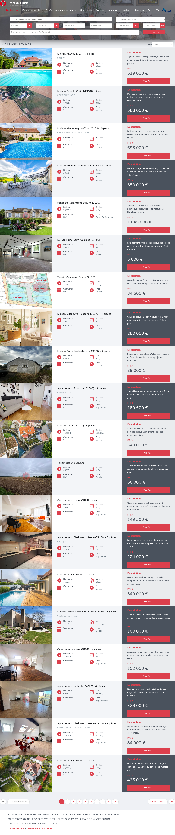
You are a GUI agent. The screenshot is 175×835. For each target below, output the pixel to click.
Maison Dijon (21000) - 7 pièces (75, 574)
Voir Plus (148, 81)
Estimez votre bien (31, 10)
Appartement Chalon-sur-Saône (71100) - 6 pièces (86, 537)
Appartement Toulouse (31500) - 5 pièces (81, 388)
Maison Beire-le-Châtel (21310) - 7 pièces (81, 91)
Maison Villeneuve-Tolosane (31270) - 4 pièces (84, 313)
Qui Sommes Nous (16, 828)
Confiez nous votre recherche (61, 10)
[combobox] (61, 19)
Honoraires (86, 10)
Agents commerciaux (119, 10)
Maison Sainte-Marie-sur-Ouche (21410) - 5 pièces (86, 611)
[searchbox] (61, 19)
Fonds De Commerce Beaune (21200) (79, 202)
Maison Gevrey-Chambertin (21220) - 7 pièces (84, 165)
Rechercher (12, 10)
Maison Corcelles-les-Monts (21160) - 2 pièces (84, 351)
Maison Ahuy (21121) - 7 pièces (75, 53)
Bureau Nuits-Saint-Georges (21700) (78, 239)
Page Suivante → (158, 801)
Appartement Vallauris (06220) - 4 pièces (81, 686)
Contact (100, 10)
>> (172, 801)
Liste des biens (33, 828)
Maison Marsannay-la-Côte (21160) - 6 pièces (84, 128)
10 (115, 801)
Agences (139, 10)
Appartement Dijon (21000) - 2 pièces (79, 499)
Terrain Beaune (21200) (71, 462)
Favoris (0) (153, 10)
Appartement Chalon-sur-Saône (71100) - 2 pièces (86, 723)
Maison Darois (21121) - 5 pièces (76, 425)
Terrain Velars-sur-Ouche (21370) (76, 277)
